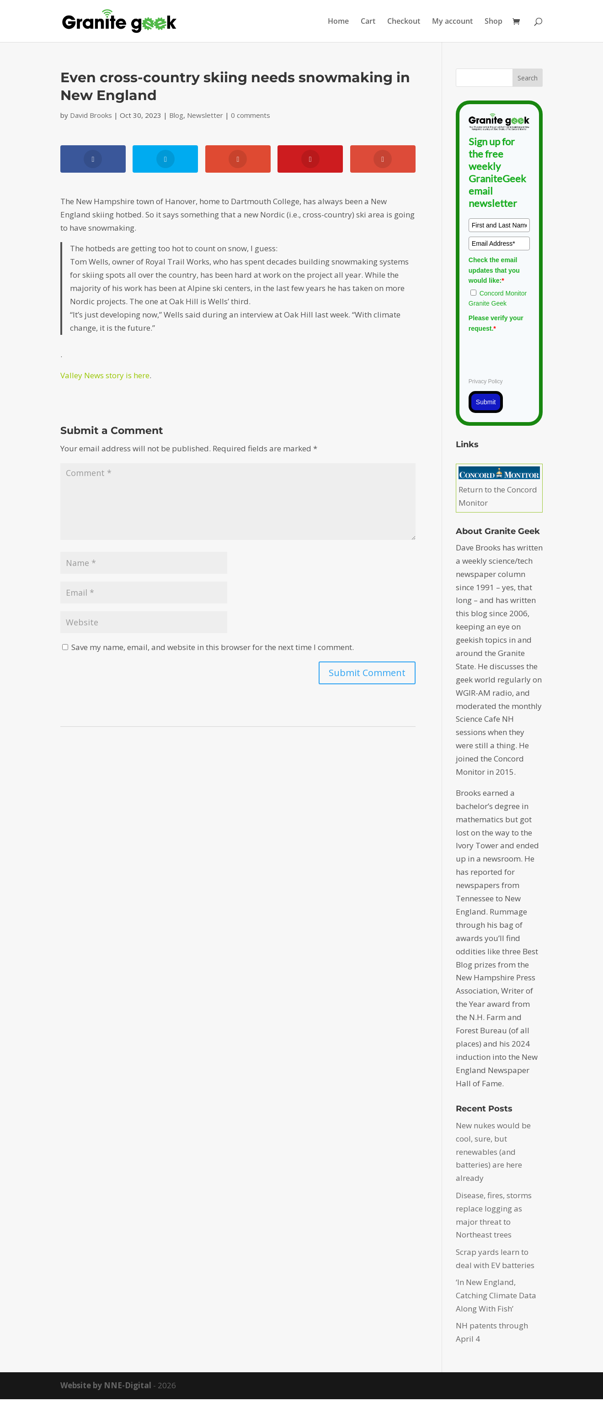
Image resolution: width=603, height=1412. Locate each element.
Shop (493, 22)
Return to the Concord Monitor (499, 489)
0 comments (250, 115)
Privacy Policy (486, 381)
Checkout (403, 22)
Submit (486, 402)
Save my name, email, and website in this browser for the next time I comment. (212, 647)
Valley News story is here (104, 375)
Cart (368, 22)
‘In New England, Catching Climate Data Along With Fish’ (496, 1295)
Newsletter (205, 115)
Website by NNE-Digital (105, 1385)
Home (338, 22)
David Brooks (91, 115)
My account (452, 22)
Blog (176, 115)
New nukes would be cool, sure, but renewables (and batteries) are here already (493, 1152)
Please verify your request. (496, 323)
